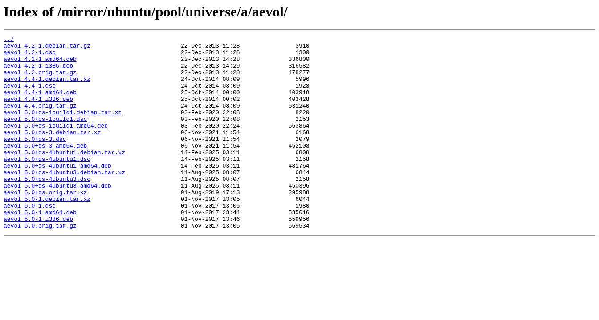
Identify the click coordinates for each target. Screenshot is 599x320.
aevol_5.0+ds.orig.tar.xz (45, 224)
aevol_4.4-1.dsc (30, 96)
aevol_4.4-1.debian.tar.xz (47, 88)
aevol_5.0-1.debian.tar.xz (47, 232)
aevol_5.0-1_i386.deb (38, 256)
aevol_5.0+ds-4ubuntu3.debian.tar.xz (64, 200)
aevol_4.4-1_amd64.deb (40, 104)
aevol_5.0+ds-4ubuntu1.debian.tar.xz (64, 176)
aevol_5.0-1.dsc (30, 240)
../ (9, 40)
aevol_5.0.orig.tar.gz (40, 264)
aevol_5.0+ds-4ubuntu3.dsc (47, 208)
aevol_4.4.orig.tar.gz (40, 120)
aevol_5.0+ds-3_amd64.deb (45, 168)
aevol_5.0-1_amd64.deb (40, 248)
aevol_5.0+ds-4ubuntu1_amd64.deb (57, 192)
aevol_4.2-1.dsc (30, 56)
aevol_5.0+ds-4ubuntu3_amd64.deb (57, 216)
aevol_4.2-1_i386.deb (38, 72)
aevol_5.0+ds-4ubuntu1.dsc (47, 184)
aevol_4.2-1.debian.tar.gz (47, 48)
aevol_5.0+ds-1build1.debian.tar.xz (63, 128)
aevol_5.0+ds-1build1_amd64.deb (56, 144)
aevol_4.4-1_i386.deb (38, 112)
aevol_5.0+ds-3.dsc (35, 160)
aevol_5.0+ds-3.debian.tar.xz (52, 152)
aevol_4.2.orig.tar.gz (40, 80)
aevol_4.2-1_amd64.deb (40, 64)
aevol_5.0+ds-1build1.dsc (45, 136)
